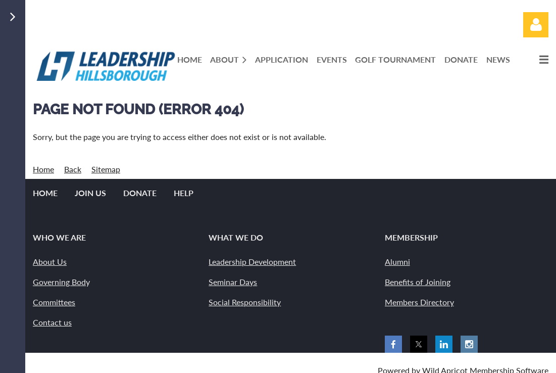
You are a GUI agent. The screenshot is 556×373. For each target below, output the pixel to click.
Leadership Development (252, 261)
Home (43, 169)
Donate (140, 193)
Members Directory (419, 302)
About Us (50, 261)
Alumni (397, 261)
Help (183, 193)
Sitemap (105, 169)
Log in (535, 24)
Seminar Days (233, 282)
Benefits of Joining (417, 282)
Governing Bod (59, 282)
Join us (90, 193)
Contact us (52, 322)
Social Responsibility (245, 302)
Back (72, 169)
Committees (54, 302)
